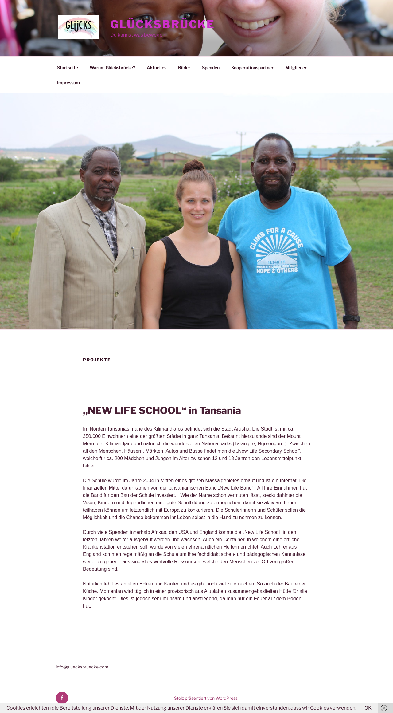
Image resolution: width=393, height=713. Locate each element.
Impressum (68, 82)
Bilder (184, 67)
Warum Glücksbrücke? (112, 67)
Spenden (211, 67)
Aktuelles (156, 67)
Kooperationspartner (252, 67)
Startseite (67, 67)
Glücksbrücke (162, 24)
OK (368, 708)
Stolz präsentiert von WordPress (206, 698)
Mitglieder (296, 67)
